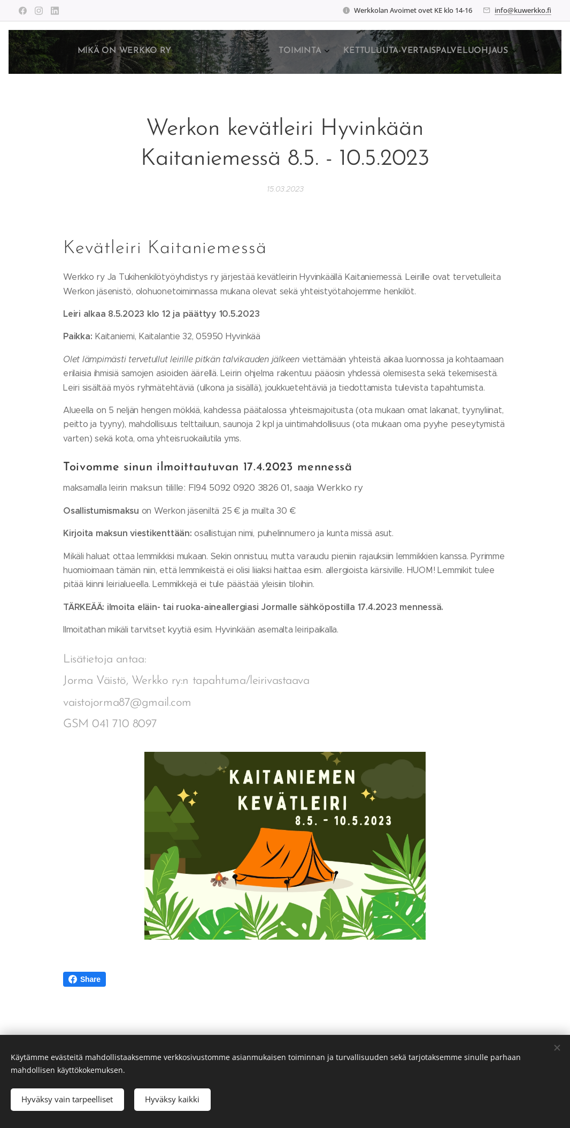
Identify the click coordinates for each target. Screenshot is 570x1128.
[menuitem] (381, 52)
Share (84, 979)
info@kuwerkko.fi (523, 10)
